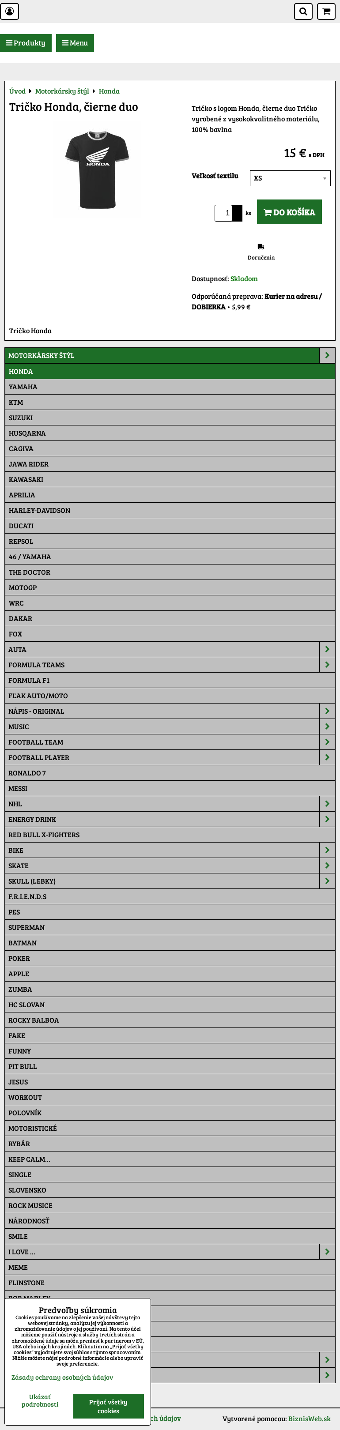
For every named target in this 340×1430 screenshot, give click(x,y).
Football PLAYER (171, 757)
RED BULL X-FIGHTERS (43, 834)
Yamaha (23, 386)
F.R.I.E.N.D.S (27, 896)
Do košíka (289, 212)
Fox (15, 633)
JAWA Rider (29, 463)
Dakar (20, 618)
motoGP (23, 587)
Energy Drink (171, 819)
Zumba (20, 988)
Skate (171, 865)
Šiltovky (171, 1359)
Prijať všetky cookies (108, 1406)
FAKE (16, 1035)
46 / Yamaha (30, 556)
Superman (26, 927)
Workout (25, 1097)
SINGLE (19, 1174)
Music (171, 726)
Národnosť (28, 1220)
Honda (21, 371)
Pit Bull (22, 1066)
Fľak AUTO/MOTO (38, 695)
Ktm (16, 401)
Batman (22, 942)
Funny (19, 1050)
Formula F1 (28, 680)
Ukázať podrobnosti (40, 1400)
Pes (14, 911)
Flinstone (26, 1282)
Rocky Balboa (33, 1019)
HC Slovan (26, 1004)
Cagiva (21, 448)
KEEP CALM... (29, 1158)
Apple (18, 973)
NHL (171, 803)
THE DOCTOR (29, 571)
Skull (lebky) (171, 880)
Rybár (19, 1143)
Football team (171, 741)
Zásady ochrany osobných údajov (62, 1377)
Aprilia (22, 494)
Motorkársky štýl (171, 355)
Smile (18, 1236)
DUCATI (21, 525)
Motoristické (32, 1128)
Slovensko (27, 1189)
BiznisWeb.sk (309, 1418)
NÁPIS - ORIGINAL (171, 711)
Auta (171, 649)
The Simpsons (31, 1313)
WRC (16, 602)
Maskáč (22, 1344)
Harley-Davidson (39, 510)
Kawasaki (26, 479)
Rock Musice (30, 1205)
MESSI (17, 788)
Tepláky (171, 1375)
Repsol (21, 541)
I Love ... (171, 1251)
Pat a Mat (25, 1328)
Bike (171, 850)
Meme (18, 1267)
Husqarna (27, 432)
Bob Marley (29, 1297)
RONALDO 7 (27, 772)
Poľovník (25, 1112)
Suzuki (21, 417)
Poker (19, 958)
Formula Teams (171, 664)
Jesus (18, 1081)
